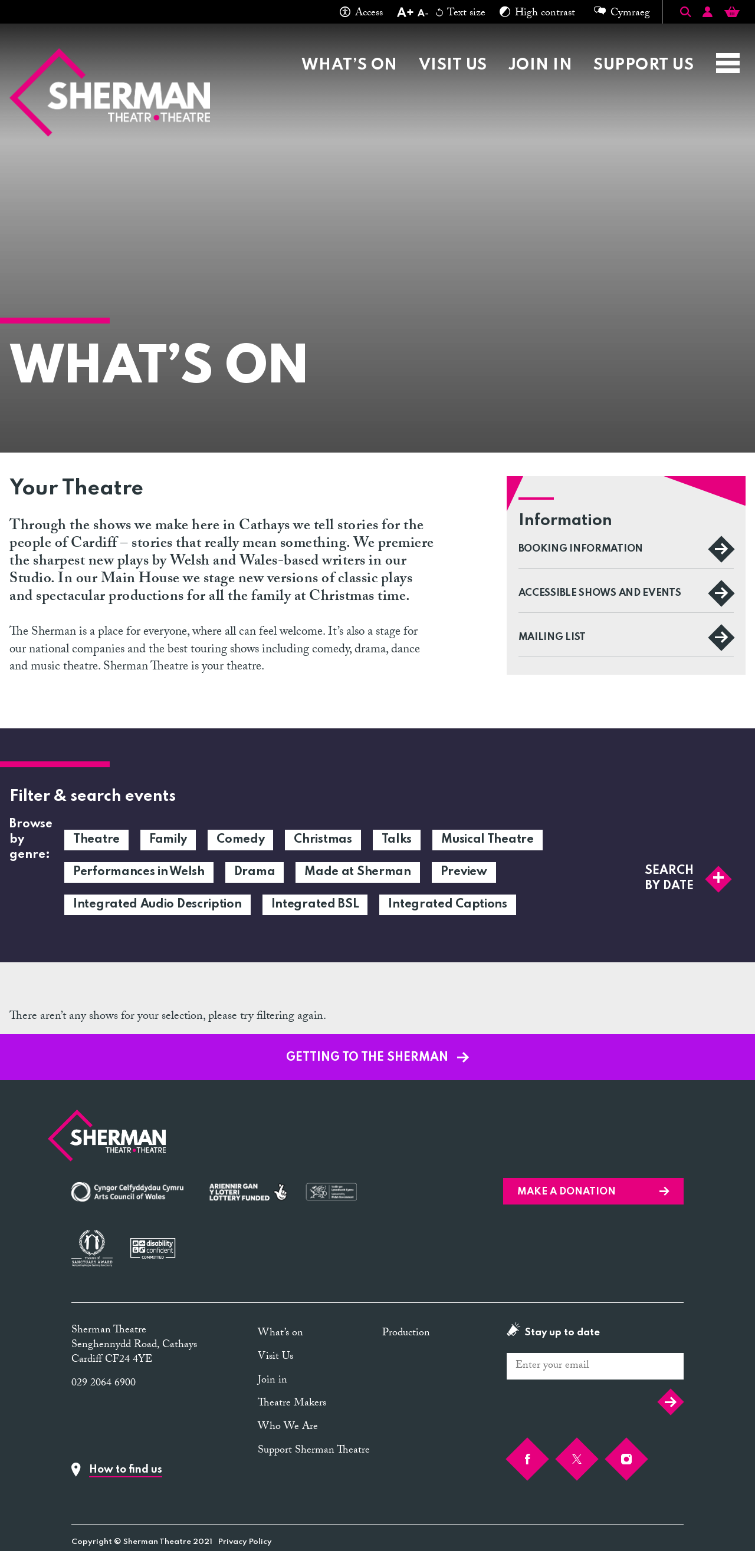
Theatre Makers (292, 1404)
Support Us (643, 65)
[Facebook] (527, 1459)
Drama (254, 872)
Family (168, 840)
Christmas (323, 840)
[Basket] (732, 14)
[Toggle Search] (685, 11)
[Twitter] (577, 1459)
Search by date (688, 878)
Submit (671, 1402)
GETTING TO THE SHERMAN (377, 1058)
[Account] (707, 14)
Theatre (96, 840)
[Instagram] (626, 1459)
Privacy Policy (245, 1542)
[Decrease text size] (423, 14)
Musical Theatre (487, 840)
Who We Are (288, 1427)
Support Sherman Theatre (314, 1451)
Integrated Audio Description (157, 904)
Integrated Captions (447, 904)
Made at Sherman (357, 872)
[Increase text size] (405, 14)
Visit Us (453, 65)
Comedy (240, 840)
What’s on (349, 65)
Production (406, 1334)
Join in (540, 65)
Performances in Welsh (139, 872)
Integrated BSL (315, 904)
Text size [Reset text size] (460, 14)
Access (361, 14)
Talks (397, 840)
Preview (464, 872)
